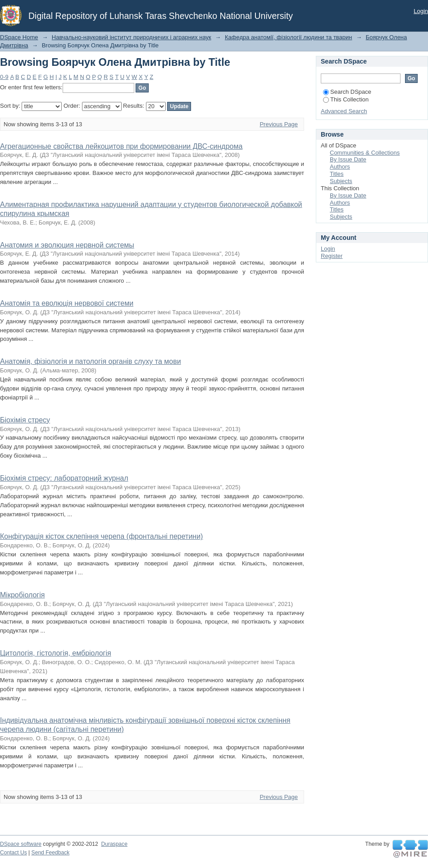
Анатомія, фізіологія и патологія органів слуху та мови (90, 361)
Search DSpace (347, 91)
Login (421, 11)
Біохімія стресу (25, 420)
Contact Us (13, 852)
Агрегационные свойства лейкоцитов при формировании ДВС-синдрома (121, 146)
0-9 (4, 76)
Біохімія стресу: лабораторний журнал (64, 478)
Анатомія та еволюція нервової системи (66, 303)
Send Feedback (51, 852)
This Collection (346, 99)
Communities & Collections (365, 152)
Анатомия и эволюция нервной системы (67, 245)
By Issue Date (348, 159)
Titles (337, 173)
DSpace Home (19, 37)
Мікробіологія (22, 595)
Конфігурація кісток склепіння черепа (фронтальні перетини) (101, 536)
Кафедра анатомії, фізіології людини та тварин (288, 37)
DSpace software (20, 844)
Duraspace (114, 844)
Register (331, 255)
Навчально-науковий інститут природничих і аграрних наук (131, 37)
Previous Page (279, 124)
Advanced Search (344, 111)
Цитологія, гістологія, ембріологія (55, 653)
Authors (340, 166)
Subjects (341, 181)
